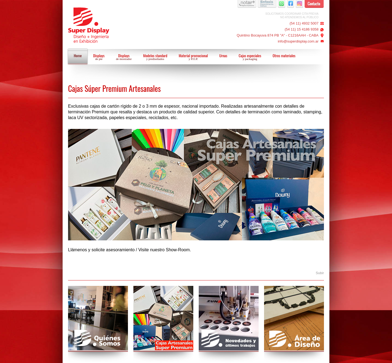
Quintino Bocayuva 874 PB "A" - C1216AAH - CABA (277, 35)
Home (78, 55)
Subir (320, 273)
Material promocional (193, 57)
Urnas (223, 55)
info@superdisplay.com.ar (298, 41)
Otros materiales (283, 55)
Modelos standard (155, 57)
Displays (99, 57)
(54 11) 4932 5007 (304, 23)
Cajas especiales (250, 57)
